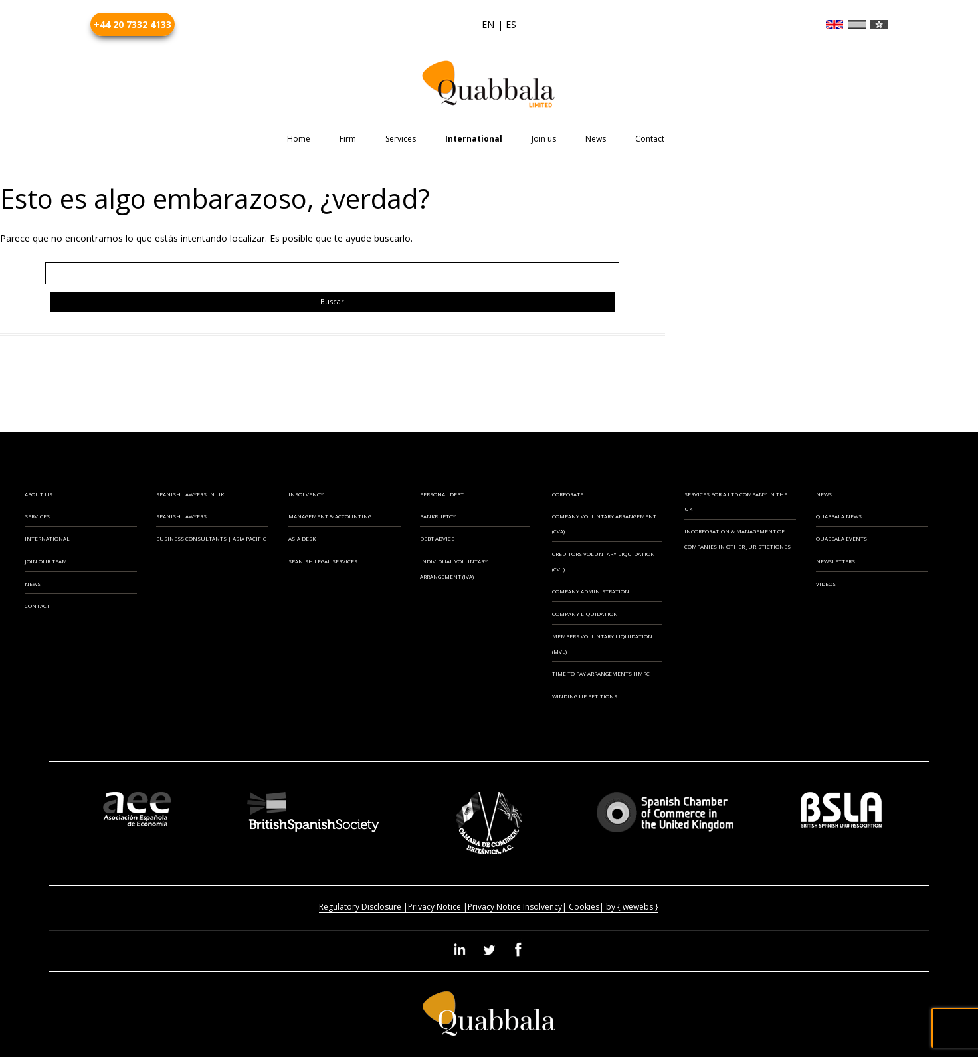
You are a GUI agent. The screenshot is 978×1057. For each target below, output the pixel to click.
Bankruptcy (438, 516)
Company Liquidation (585, 613)
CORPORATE (567, 494)
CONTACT (37, 605)
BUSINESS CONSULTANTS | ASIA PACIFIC (211, 538)
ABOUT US (38, 494)
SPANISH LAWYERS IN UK (190, 494)
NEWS (33, 583)
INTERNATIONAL (47, 538)
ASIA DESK (302, 538)
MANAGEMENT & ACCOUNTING (329, 516)
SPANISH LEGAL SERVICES (322, 561)
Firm (348, 138)
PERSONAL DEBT (442, 494)
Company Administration (590, 591)
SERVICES (37, 516)
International (473, 138)
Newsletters (835, 561)
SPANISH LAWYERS (181, 516)
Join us (544, 138)
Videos (826, 583)
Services (400, 138)
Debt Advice (437, 538)
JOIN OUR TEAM (46, 561)
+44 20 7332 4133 (132, 24)
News (595, 138)
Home (298, 138)
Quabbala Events (841, 538)
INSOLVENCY (306, 494)
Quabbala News (839, 516)
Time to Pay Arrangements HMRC (601, 673)
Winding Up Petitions (584, 696)
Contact (649, 138)
